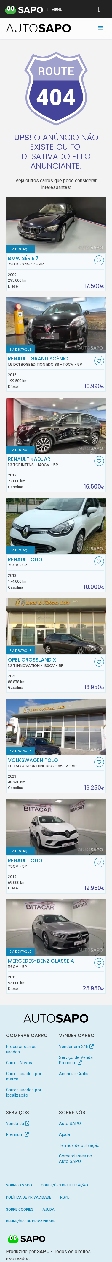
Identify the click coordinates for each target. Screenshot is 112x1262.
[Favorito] (99, 260)
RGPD (65, 1197)
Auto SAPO (70, 1123)
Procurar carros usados (21, 1049)
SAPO (26, 1239)
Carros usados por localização (23, 1093)
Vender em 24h (76, 1046)
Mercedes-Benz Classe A (50, 963)
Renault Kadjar (50, 461)
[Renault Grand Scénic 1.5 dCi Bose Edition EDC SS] (56, 325)
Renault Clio (50, 562)
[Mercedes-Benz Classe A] (56, 927)
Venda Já (17, 1123)
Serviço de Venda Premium (76, 1060)
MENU (57, 9)
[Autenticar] (99, 10)
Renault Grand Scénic (50, 361)
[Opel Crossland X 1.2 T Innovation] (56, 626)
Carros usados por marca (23, 1076)
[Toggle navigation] (100, 28)
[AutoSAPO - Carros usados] (38, 28)
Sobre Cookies (19, 1209)
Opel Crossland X (50, 662)
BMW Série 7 (50, 261)
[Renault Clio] (56, 526)
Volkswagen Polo (50, 762)
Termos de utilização (79, 1145)
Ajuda (64, 1134)
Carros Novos (19, 1062)
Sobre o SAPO (19, 1185)
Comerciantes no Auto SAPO (75, 1159)
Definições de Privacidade (30, 1221)
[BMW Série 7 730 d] (56, 225)
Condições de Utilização (64, 1185)
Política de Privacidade (28, 1197)
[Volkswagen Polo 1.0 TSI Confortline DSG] (56, 727)
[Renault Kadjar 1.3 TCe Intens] (56, 426)
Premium (17, 1134)
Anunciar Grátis (73, 1073)
